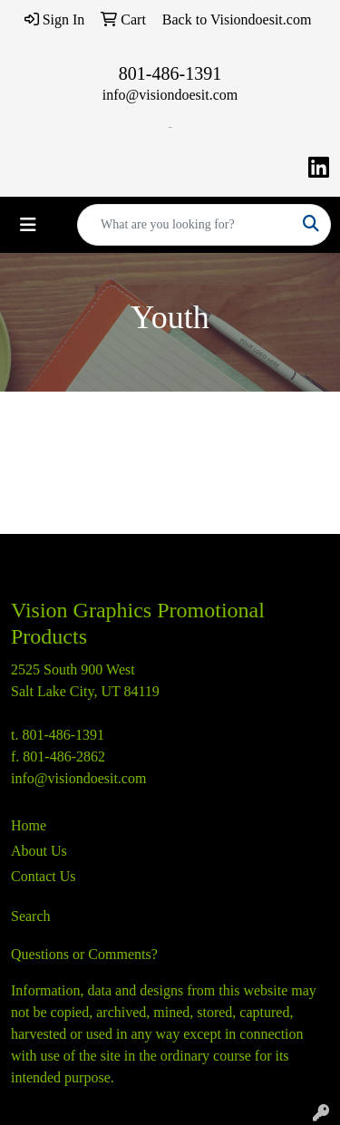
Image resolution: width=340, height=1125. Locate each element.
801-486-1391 (170, 73)
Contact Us (43, 876)
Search (31, 916)
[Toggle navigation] (28, 225)
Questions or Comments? (84, 954)
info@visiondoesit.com (170, 94)
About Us (39, 850)
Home (28, 825)
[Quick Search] (185, 225)
